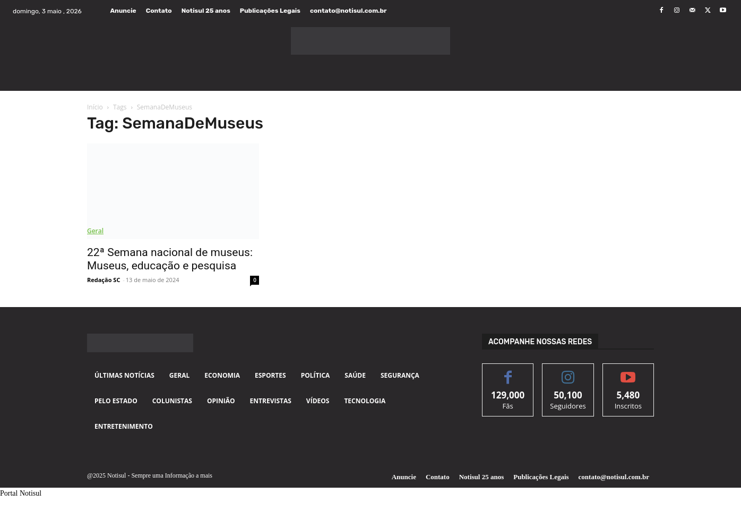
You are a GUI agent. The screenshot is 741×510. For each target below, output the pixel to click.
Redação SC (103, 280)
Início (95, 107)
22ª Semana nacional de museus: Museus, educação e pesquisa (170, 259)
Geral (95, 230)
